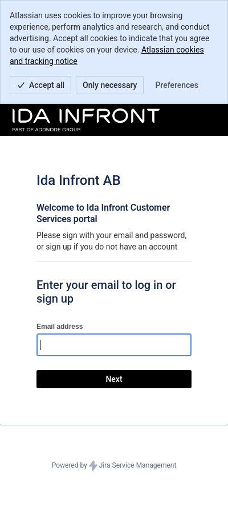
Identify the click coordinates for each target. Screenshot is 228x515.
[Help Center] (86, 120)
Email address (59, 327)
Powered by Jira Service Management (114, 466)
